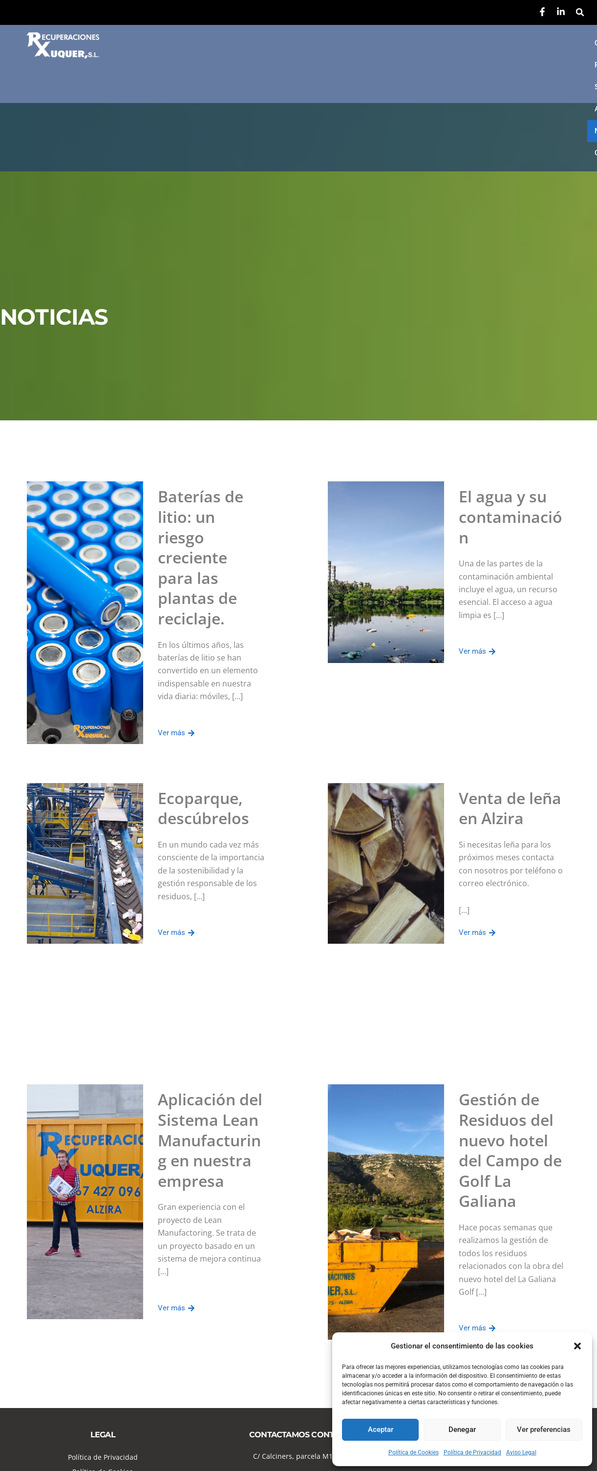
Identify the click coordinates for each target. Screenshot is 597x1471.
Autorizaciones (440, 43)
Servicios (372, 43)
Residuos (314, 43)
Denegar (462, 1429)
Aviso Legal (521, 1452)
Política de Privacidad (472, 1452)
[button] (577, 1346)
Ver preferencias (544, 1429)
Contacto (249, 65)
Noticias (506, 43)
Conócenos (251, 43)
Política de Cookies (413, 1452)
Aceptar (380, 1429)
